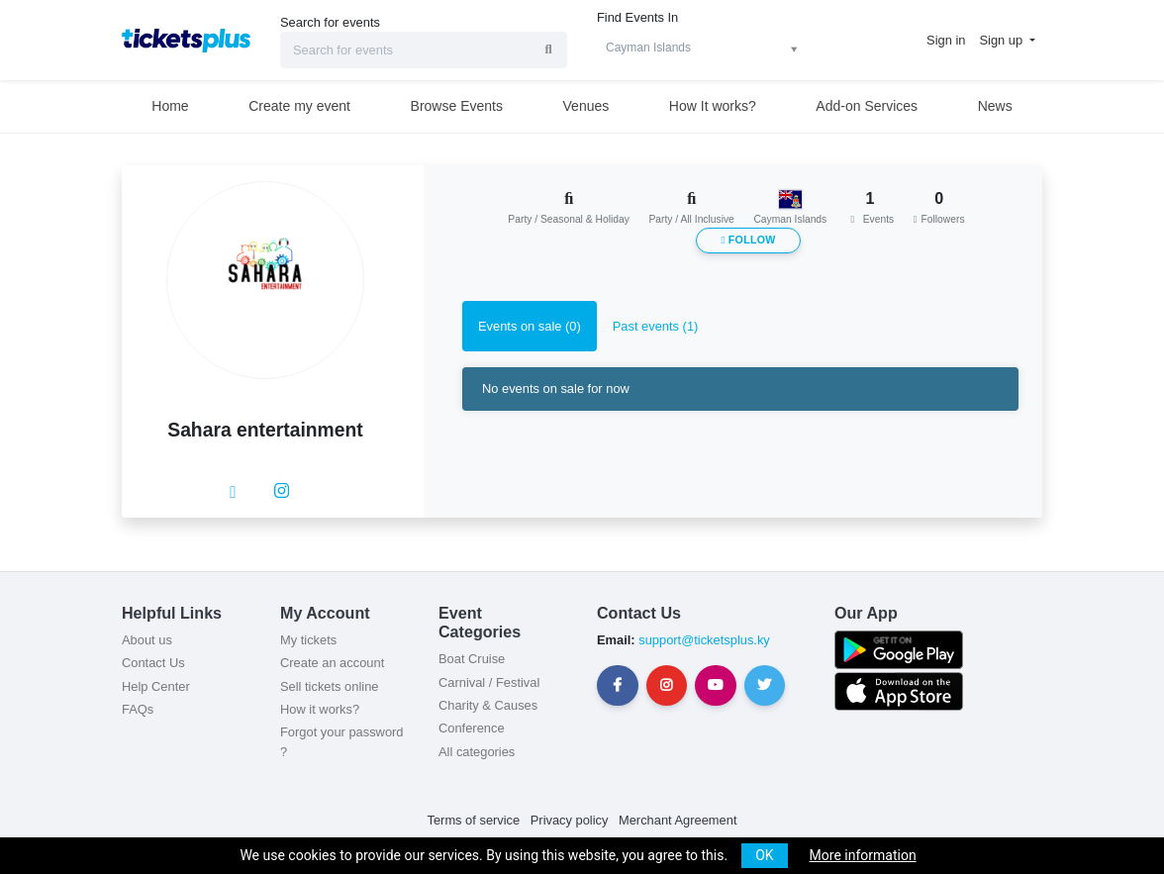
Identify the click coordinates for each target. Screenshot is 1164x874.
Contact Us (153, 662)
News (995, 106)
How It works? (712, 106)
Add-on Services (867, 106)
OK (764, 855)
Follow (748, 240)
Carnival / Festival (488, 682)
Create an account (332, 662)
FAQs (137, 709)
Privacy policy (570, 820)
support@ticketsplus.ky (702, 639)
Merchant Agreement (678, 820)
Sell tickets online (329, 686)
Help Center (156, 686)
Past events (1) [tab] (656, 326)
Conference (471, 728)
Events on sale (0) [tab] (529, 326)
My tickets (308, 639)
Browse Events (457, 106)
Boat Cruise (471, 658)
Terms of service (474, 820)
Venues (586, 106)
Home (169, 106)
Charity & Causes (487, 705)
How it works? (319, 709)
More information (863, 855)
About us (147, 639)
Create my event (299, 106)
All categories (476, 751)
